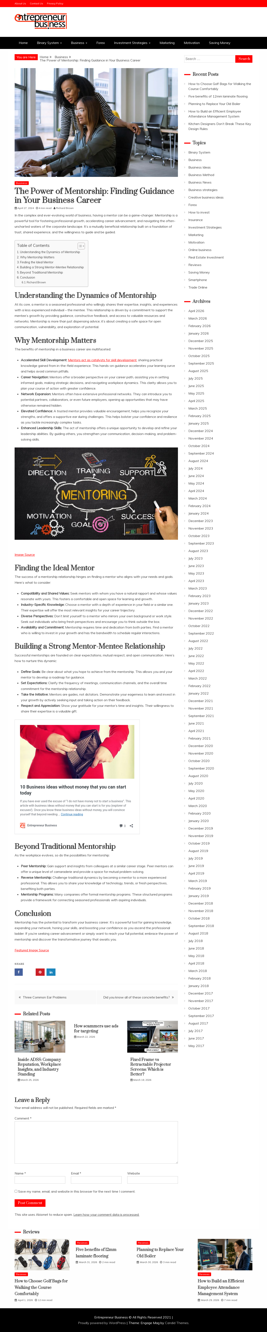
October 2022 (199, 626)
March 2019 (197, 881)
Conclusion (27, 277)
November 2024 (200, 438)
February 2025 (199, 416)
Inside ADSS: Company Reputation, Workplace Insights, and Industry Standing (39, 1067)
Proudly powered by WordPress (102, 1323)
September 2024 (201, 453)
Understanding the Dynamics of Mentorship (50, 252)
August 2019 (198, 851)
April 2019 (196, 873)
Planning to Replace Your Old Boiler (214, 104)
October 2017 (199, 1008)
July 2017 (195, 1031)
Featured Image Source (32, 950)
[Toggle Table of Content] (79, 246)
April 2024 (196, 491)
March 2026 (197, 318)
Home (23, 43)
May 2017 (196, 1046)
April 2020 (196, 798)
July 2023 (195, 558)
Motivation (192, 43)
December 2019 (200, 828)
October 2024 (199, 446)
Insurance (195, 220)
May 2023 (196, 573)
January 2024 (198, 513)
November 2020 (200, 753)
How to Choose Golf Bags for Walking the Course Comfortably (41, 1288)
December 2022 (200, 611)
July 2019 (195, 858)
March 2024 (197, 498)
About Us (20, 3)
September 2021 (201, 716)
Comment (23, 1118)
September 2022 (201, 633)
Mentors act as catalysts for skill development (102, 360)
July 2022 (195, 648)
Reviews (195, 265)
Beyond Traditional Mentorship (41, 272)
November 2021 (200, 708)
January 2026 (198, 333)
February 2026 (199, 326)
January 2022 (198, 693)
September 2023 (201, 543)
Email (76, 1173)
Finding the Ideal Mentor (36, 262)
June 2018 (196, 948)
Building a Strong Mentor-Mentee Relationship (52, 267)
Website (133, 1173)
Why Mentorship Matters (37, 257)
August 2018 (198, 933)
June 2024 (196, 476)
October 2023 (199, 536)
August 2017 (198, 1023)
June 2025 (196, 386)
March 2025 (197, 408)
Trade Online (197, 287)
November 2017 (200, 1001)
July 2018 (195, 941)
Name (20, 1173)
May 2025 (196, 393)
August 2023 (198, 551)
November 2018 (200, 911)
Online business (200, 250)
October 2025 (199, 356)
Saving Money (219, 43)
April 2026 (196, 311)
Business (77, 43)
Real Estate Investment (206, 257)
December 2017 (200, 993)
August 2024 (198, 461)
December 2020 (200, 746)
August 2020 (198, 776)
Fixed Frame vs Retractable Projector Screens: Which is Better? (150, 1067)
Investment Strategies (130, 43)
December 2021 (200, 701)
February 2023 (199, 596)
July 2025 (195, 378)
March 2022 (197, 678)
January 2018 (198, 986)
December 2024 (200, 431)
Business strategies (203, 190)
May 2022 (196, 663)
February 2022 (199, 686)
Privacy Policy (55, 3)
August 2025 (198, 371)
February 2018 (199, 978)
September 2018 (201, 926)
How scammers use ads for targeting (96, 1029)
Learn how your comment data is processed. (106, 1214)
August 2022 (198, 641)
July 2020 (195, 783)
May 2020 (196, 791)
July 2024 (195, 468)
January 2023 (198, 603)
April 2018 (196, 963)
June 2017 (196, 1038)
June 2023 (196, 566)
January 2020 (198, 821)
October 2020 (199, 761)
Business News (200, 182)
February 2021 (199, 738)
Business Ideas (199, 167)
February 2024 (199, 506)
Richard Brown (36, 282)
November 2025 (200, 348)
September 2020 (201, 768)
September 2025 (201, 363)
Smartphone (197, 280)
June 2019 (196, 866)
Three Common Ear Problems (45, 997)
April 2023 (196, 581)
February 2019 (199, 888)
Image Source (25, 554)
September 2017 (201, 1016)
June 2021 (196, 723)
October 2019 (199, 843)
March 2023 (197, 588)
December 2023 (200, 521)
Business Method (201, 175)
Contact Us (36, 3)
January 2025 (198, 423)
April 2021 (196, 731)
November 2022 (200, 618)
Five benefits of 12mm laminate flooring (218, 96)
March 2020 (197, 806)
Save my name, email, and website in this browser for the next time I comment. (76, 1191)
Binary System (48, 43)
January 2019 (198, 896)
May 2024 (196, 483)
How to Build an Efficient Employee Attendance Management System (221, 1288)
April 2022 (196, 671)
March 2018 (197, 971)
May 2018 (196, 956)
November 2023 (200, 528)
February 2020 (199, 813)
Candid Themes (177, 1323)
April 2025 (196, 401)
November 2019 (200, 836)
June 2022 (196, 656)
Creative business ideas (206, 197)
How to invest (199, 212)
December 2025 (200, 341)
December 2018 (200, 903)
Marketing (167, 43)
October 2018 (199, 918)
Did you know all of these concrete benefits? (136, 997)
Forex (100, 43)
